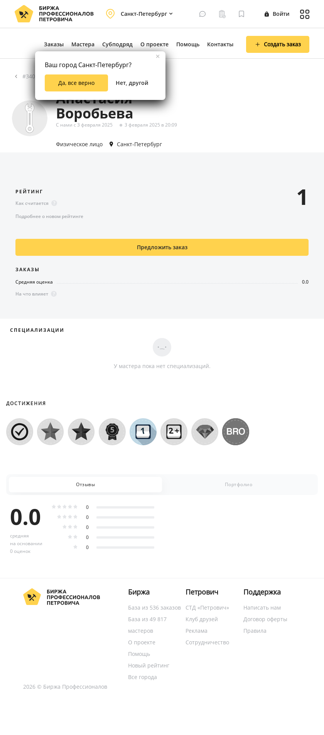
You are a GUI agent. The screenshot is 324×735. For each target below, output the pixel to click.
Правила (255, 630)
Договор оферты (265, 619)
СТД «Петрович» (207, 607)
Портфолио (239, 484)
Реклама (197, 630)
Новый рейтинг (148, 665)
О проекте (154, 44)
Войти (277, 13)
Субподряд (117, 44)
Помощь (187, 44)
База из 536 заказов (154, 607)
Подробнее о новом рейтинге (49, 216)
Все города (142, 677)
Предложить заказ (162, 247)
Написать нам (262, 607)
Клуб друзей (202, 619)
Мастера (82, 44)
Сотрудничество (207, 642)
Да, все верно (76, 82)
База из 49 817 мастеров (147, 624)
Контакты (220, 44)
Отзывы (85, 484)
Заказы (54, 44)
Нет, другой (132, 82)
